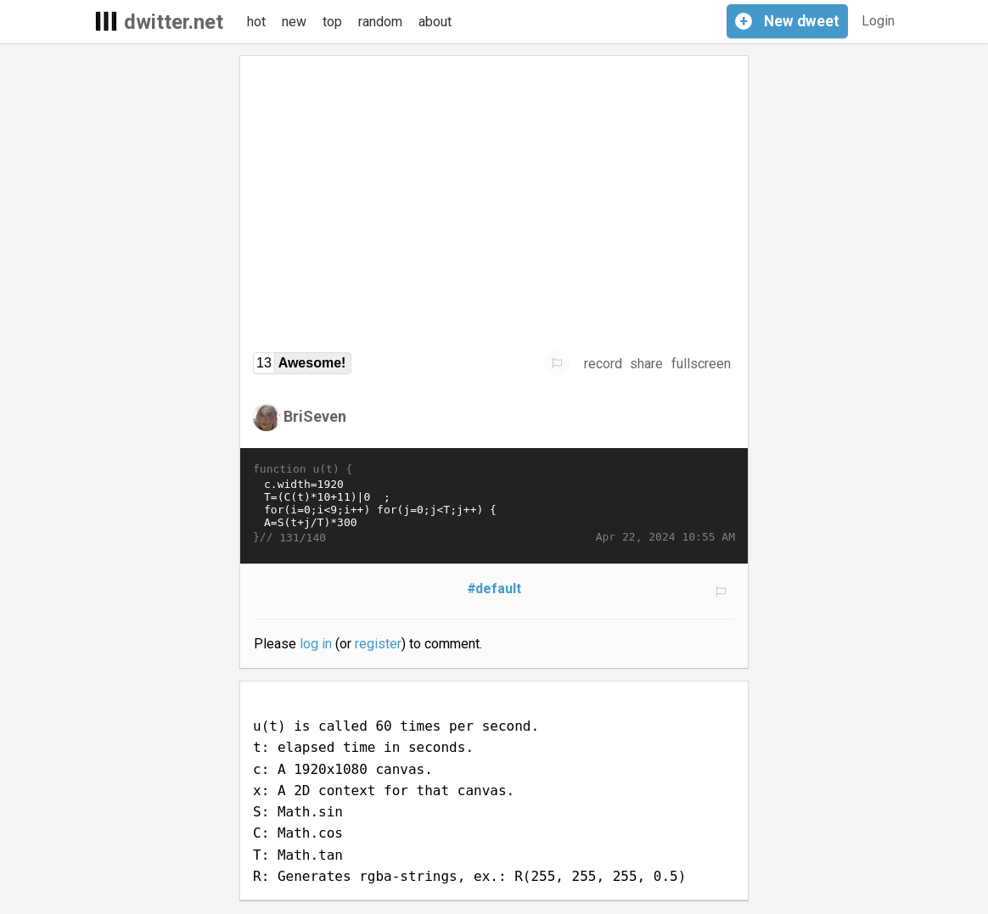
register (378, 644)
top (332, 22)
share (646, 364)
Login (878, 21)
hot (256, 22)
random (380, 22)
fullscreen (701, 364)
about (435, 22)
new (294, 22)
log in (316, 644)
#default (494, 588)
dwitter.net (173, 22)
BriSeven (314, 416)
